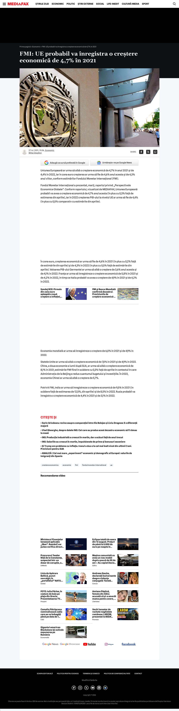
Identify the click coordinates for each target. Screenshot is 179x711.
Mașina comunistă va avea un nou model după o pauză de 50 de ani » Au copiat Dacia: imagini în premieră (104, 559)
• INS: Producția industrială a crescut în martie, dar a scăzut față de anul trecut (82, 437)
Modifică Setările (89, 680)
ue (111, 465)
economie (67, 465)
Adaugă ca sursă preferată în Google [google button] (64, 163)
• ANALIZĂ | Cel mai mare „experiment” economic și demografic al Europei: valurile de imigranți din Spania (86, 454)
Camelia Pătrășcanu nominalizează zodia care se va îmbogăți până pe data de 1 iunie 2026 (51, 613)
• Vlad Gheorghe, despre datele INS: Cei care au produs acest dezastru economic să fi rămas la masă (89, 432)
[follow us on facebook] (128, 644)
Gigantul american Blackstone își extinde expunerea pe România (52, 631)
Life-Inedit (113, 4)
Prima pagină (25, 46)
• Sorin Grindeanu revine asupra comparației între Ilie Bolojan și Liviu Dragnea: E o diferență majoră (89, 424)
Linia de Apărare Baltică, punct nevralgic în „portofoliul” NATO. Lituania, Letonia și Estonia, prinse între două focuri (51, 577)
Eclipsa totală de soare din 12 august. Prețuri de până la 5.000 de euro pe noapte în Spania (104, 543)
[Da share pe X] (148, 152)
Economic (58, 4)
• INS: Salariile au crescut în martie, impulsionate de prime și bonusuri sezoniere (83, 441)
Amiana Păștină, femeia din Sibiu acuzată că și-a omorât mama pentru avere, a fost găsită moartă (104, 595)
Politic (71, 4)
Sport (145, 4)
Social (100, 4)
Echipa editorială (45, 674)
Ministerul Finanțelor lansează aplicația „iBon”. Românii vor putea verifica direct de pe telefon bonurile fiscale (52, 543)
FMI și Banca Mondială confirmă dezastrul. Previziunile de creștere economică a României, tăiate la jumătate (104, 293)
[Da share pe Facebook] (141, 152)
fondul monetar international (94, 465)
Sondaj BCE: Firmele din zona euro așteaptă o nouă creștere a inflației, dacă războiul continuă (51, 293)
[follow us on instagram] (109, 644)
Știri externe (85, 4)
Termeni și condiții (91, 674)
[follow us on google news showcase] (70, 644)
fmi (76, 465)
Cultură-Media (130, 4)
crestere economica (50, 465)
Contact (138, 674)
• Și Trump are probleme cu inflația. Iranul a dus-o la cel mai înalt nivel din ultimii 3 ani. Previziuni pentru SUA (86, 447)
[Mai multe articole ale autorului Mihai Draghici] (24, 152)
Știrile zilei (42, 4)
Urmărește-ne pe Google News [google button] (114, 163)
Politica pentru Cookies (68, 674)
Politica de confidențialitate (117, 674)
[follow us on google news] (50, 644)
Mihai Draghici (35, 153)
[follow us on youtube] (89, 644)
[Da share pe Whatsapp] (155, 152)
